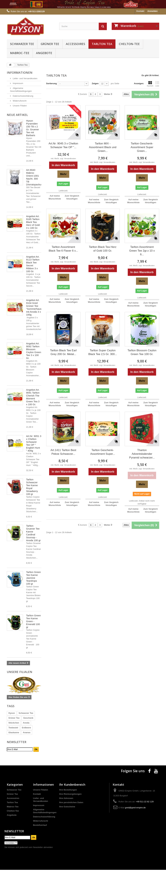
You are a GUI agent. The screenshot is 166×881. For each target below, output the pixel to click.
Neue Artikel (17, 115)
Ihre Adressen (66, 809)
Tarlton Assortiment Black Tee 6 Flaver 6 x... (63, 248)
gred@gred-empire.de (135, 819)
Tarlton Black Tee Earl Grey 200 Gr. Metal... (63, 352)
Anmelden (152, 11)
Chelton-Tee (129, 44)
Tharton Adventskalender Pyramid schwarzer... (142, 454)
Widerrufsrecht (19, 101)
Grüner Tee (50, 44)
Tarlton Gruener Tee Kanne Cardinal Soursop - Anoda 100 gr (33, 533)
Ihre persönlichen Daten (71, 813)
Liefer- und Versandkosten (24, 78)
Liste (157, 84)
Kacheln (150, 84)
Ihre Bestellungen (68, 801)
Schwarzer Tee (22, 44)
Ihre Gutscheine (67, 818)
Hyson (11, 713)
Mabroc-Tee (19, 53)
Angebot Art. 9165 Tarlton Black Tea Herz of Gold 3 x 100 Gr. (33, 222)
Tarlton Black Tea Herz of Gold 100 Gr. (102, 248)
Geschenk (28, 718)
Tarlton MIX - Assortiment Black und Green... (102, 147)
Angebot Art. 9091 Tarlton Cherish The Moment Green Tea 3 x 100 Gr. (33, 397)
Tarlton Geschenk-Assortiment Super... (102, 452)
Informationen (19, 72)
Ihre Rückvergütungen (70, 805)
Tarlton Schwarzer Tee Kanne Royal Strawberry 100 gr (32, 486)
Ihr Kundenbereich (72, 796)
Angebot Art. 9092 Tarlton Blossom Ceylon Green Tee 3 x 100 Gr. (33, 350)
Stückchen (13, 723)
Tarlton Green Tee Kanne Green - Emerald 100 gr (33, 621)
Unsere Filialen (19, 105)
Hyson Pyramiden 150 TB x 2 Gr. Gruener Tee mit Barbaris (32, 128)
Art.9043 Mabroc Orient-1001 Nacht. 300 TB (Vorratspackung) (35, 177)
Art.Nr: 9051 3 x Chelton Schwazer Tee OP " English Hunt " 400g (33, 443)
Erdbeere (26, 727)
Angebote (44, 53)
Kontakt (140, 11)
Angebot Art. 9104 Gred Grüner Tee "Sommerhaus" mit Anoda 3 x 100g (34, 307)
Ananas (26, 732)
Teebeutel (13, 727)
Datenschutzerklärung (22, 96)
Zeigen (95, 83)
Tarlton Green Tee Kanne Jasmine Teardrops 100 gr (33, 578)
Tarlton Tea (102, 44)
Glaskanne (13, 732)
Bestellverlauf (40, 836)
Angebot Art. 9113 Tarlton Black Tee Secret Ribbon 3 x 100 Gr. (33, 264)
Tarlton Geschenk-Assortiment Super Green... (142, 147)
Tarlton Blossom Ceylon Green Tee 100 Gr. (141, 352)
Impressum (17, 83)
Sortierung (51, 83)
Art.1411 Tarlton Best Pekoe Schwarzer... (63, 452)
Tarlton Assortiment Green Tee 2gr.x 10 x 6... (142, 250)
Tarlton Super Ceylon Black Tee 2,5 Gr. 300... (102, 352)
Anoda (26, 723)
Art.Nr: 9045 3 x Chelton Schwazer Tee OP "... (63, 145)
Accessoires (75, 44)
